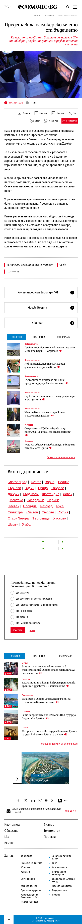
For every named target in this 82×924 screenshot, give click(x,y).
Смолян (48, 512)
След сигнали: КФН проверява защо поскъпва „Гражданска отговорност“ (48, 432)
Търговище (41, 518)
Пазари (25, 727)
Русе (60, 506)
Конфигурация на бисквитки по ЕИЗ (30, 896)
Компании (29, 441)
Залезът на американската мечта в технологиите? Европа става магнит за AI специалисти (48, 670)
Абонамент (26, 867)
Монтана (16, 500)
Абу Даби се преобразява (37, 780)
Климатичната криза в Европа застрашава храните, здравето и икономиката (48, 684)
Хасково (59, 518)
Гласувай (17, 630)
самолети (13, 271)
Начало (37, 14)
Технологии (49, 14)
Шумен (13, 524)
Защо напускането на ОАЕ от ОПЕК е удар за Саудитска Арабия (49, 716)
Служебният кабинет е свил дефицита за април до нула (50, 398)
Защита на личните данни (61, 857)
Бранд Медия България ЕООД (63, 880)
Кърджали (31, 494)
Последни (17, 337)
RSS (62, 801)
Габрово (57, 488)
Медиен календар (29, 901)
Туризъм (36, 775)
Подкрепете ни (59, 890)
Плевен (13, 506)
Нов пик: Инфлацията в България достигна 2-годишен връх (45, 365)
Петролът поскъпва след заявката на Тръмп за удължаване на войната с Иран (49, 733)
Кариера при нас (29, 886)
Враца (43, 488)
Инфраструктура (31, 344)
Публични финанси (32, 360)
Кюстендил (50, 494)
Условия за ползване (62, 886)
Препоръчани (63, 337)
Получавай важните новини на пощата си (36, 809)
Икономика (12, 824)
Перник (53, 500)
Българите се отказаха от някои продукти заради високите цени (46, 381)
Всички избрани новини (61, 457)
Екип (54, 863)
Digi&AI (25, 663)
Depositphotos (53, 920)
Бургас (36, 482)
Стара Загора (18, 518)
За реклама (26, 856)
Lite (7, 836)
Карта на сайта (59, 867)
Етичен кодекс (28, 878)
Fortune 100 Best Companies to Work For (30, 264)
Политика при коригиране (59, 873)
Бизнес (49, 824)
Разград (46, 506)
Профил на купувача (31, 890)
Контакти (25, 871)
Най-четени (39, 337)
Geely (62, 264)
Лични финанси (31, 376)
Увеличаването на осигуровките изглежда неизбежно (45, 414)
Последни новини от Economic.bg (59, 743)
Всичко (9, 842)
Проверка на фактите (31, 863)
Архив (32, 630)
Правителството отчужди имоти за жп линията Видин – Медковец (50, 349)
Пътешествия (27, 695)
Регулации (29, 425)
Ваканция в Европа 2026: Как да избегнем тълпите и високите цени (46, 700)
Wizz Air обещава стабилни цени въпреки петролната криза (50, 446)
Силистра (15, 512)
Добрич (13, 494)
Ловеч (67, 494)
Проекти (50, 836)
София (62, 512)
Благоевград (17, 482)
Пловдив (30, 506)
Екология (26, 679)
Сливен (32, 512)
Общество (11, 830)
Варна (49, 482)
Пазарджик (35, 500)
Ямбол (27, 524)
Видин (29, 488)
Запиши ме (70, 811)
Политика (26, 711)
